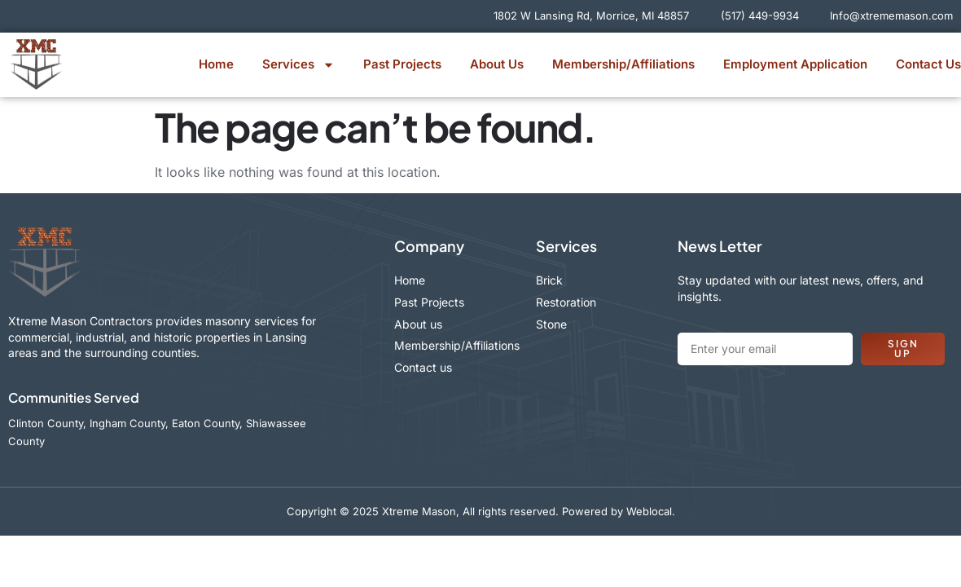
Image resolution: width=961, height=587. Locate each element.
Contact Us (928, 64)
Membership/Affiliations (623, 64)
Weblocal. (650, 511)
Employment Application (795, 64)
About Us (497, 64)
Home (216, 64)
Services (298, 65)
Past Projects (402, 64)
